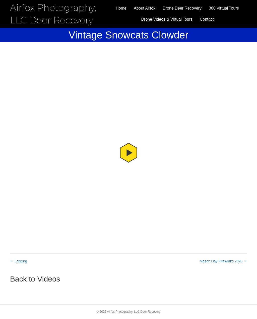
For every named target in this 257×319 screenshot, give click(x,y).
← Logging (18, 261)
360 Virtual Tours (224, 8)
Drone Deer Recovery (182, 8)
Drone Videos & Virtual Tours (167, 19)
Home (121, 8)
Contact (207, 19)
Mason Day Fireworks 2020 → (223, 261)
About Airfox (144, 8)
